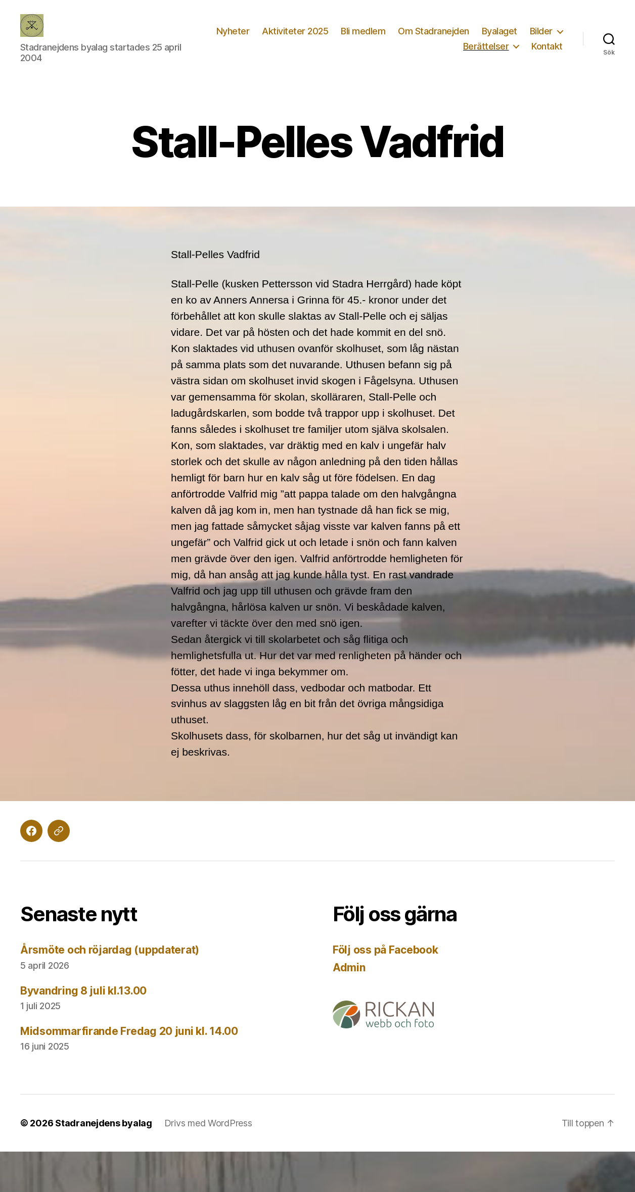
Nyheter (233, 31)
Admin (349, 967)
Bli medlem (363, 31)
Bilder (541, 31)
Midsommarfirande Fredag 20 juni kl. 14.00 (129, 1031)
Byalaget (499, 31)
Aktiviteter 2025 (295, 31)
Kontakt (547, 46)
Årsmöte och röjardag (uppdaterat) (109, 949)
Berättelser (486, 46)
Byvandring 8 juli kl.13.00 (83, 990)
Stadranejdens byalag (103, 1123)
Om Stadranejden (433, 31)
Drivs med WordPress (208, 1123)
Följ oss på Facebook (385, 949)
